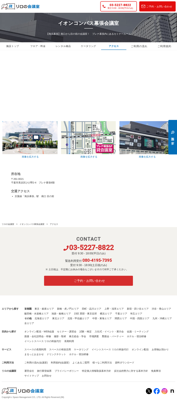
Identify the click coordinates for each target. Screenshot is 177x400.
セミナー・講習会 (66, 331)
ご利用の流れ (139, 46)
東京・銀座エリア (44, 308)
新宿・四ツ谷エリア (138, 308)
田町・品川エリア (91, 308)
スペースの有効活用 (60, 349)
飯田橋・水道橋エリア (36, 313)
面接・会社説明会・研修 (37, 336)
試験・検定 (86, 331)
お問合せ (47, 375)
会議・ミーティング (138, 331)
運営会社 (29, 370)
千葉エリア (121, 313)
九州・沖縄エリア (162, 318)
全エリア (29, 323)
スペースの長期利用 (35, 349)
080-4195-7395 (97, 260)
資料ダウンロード (124, 362)
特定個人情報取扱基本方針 (96, 370)
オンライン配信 (140, 349)
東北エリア (58, 318)
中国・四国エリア (139, 318)
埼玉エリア (136, 313)
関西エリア (121, 318)
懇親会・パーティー (113, 336)
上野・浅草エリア (114, 308)
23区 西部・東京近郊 (85, 313)
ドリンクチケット (56, 354)
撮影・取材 (60, 336)
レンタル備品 (63, 46)
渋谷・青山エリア (161, 308)
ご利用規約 (164, 46)
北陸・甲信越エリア (78, 318)
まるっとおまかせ (34, 354)
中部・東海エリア (102, 318)
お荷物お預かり (160, 349)
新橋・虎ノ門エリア (68, 308)
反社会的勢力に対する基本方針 (131, 370)
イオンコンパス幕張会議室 (32, 224)
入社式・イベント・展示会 (109, 331)
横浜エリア (106, 313)
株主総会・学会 (77, 336)
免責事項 (156, 370)
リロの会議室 (8, 224)
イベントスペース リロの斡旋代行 (42, 341)
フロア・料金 (38, 46)
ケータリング (88, 46)
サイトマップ (31, 375)
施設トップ (13, 46)
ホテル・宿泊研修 (136, 336)
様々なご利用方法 (102, 362)
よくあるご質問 (80, 362)
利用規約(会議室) (60, 362)
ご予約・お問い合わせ (159, 6)
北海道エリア (42, 318)
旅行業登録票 (44, 370)
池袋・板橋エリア (61, 313)
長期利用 (69, 341)
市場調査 (94, 336)
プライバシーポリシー (67, 370)
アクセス (113, 46)
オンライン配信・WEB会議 (39, 331)
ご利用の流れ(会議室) (36, 362)
